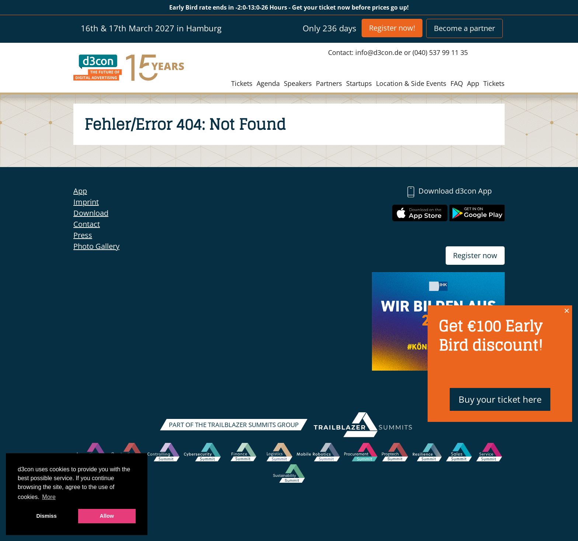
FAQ (456, 83)
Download (90, 213)
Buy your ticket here (500, 399)
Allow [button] (107, 516)
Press (82, 235)
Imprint (86, 202)
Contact (86, 224)
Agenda (268, 83)
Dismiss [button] (46, 516)
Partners (329, 83)
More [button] (48, 497)
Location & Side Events (411, 83)
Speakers (298, 83)
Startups (359, 83)
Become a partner (464, 28)
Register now (475, 255)
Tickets (242, 83)
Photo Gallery (96, 246)
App (473, 83)
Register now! (392, 28)
